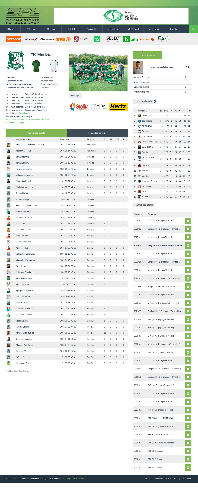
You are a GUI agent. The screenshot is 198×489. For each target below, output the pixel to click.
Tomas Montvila (22, 157)
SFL (176, 479)
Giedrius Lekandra (24, 339)
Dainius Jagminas (23, 242)
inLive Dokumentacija (154, 479)
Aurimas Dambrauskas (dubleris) (30, 145)
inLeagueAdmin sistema (74, 479)
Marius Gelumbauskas (25, 187)
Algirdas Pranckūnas (24, 345)
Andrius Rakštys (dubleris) (27, 205)
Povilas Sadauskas (24, 169)
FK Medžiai (145, 126)
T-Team (143, 197)
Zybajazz (144, 152)
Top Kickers (145, 121)
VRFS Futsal (133, 29)
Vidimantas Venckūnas (25, 254)
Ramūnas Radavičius (25, 315)
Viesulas (143, 165)
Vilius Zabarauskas (24, 278)
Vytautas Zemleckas (24, 175)
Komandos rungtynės (98, 133)
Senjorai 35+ (92, 29)
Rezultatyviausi (148, 55)
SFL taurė (51, 29)
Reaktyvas (144, 186)
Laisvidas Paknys (23, 296)
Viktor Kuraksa (22, 321)
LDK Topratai (145, 147)
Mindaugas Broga (23, 363)
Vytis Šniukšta (22, 236)
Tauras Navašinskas (24, 193)
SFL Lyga (31, 29)
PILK (142, 192)
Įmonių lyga (113, 29)
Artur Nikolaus (22, 248)
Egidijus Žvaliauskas (24, 290)
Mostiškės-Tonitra (147, 181)
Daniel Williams (22, 224)
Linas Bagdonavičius (24, 309)
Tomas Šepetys (22, 199)
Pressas (143, 131)
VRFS (168, 479)
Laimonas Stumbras (24, 272)
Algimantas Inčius (23, 151)
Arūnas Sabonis (22, 357)
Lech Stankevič (22, 302)
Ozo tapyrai (145, 136)
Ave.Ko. (143, 171)
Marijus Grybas (22, 211)
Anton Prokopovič (23, 284)
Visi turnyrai (154, 29)
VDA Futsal (144, 116)
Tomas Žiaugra (22, 163)
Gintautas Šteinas (23, 230)
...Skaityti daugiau (24, 113)
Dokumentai (186, 479)
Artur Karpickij (22, 266)
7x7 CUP (72, 29)
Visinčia (143, 176)
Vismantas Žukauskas (25, 260)
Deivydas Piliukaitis (24, 218)
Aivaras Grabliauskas (25, 333)
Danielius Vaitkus (23, 351)
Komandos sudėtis (36, 133)
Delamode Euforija (148, 142)
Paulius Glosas (22, 327)
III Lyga (10, 29)
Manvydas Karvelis (24, 181)
